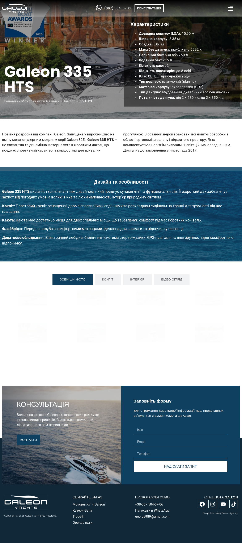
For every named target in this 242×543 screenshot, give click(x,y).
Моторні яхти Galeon (39, 101)
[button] (230, 8)
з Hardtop (68, 101)
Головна (11, 101)
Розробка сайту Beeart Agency (220, 513)
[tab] (72, 279)
